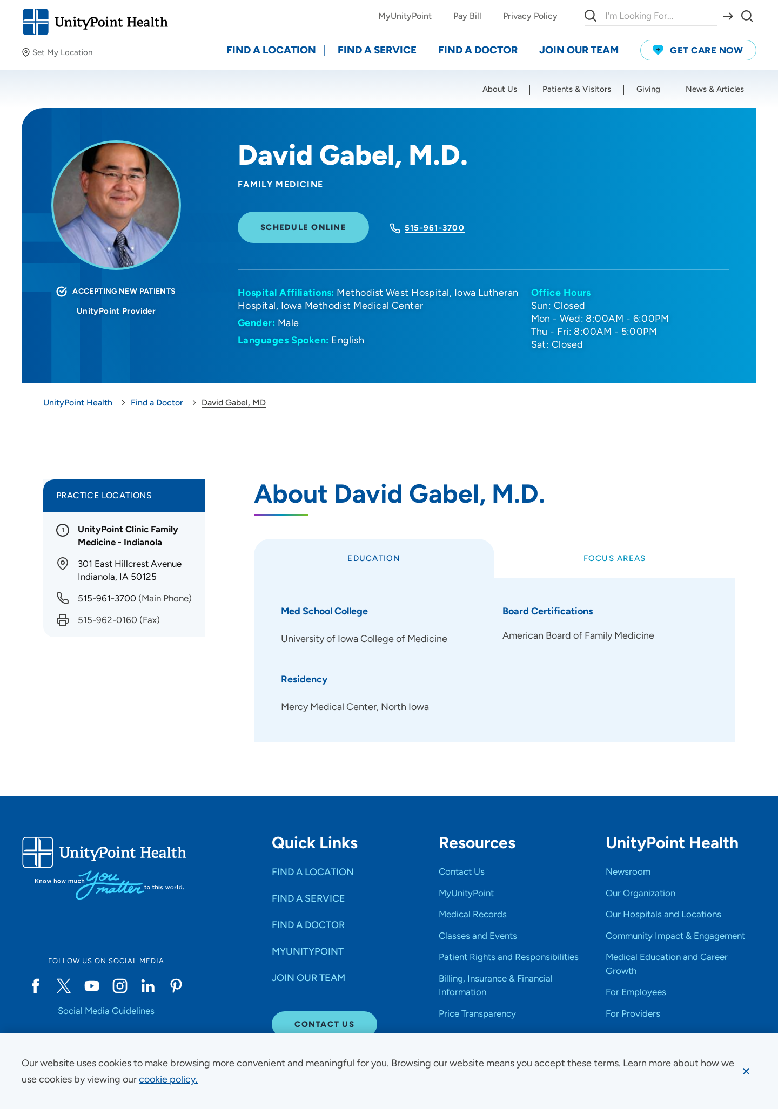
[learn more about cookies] (168, 1079)
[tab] (374, 558)
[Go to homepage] (95, 22)
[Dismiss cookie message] (746, 1071)
